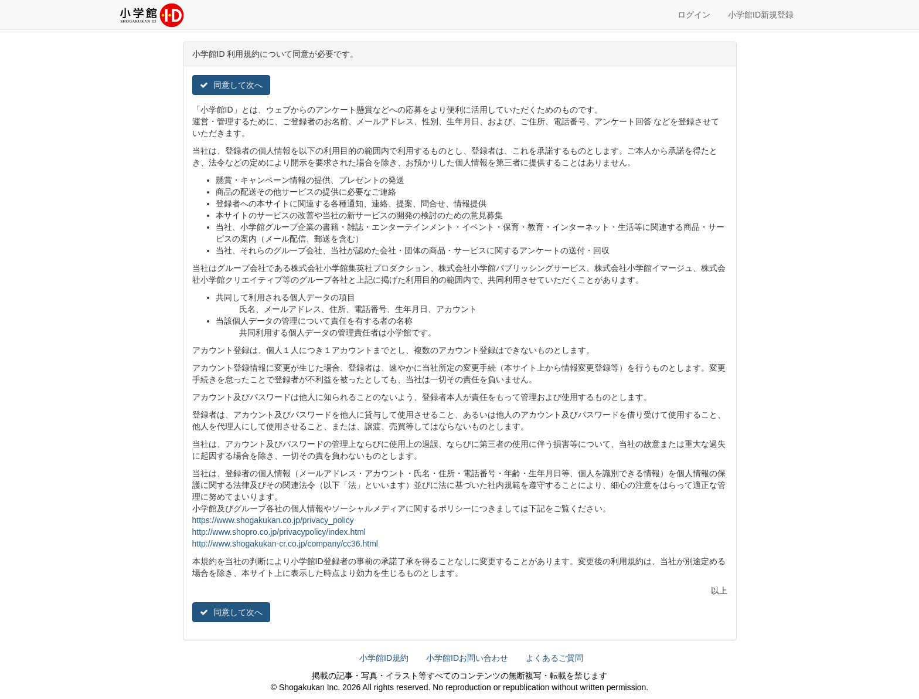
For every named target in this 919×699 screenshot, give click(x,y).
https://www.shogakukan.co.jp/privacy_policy (273, 520)
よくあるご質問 (554, 658)
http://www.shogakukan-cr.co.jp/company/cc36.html (285, 543)
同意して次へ (231, 85)
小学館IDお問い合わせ (467, 658)
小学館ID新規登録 (761, 14)
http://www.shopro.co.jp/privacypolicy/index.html (279, 532)
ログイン (694, 14)
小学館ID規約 (384, 658)
